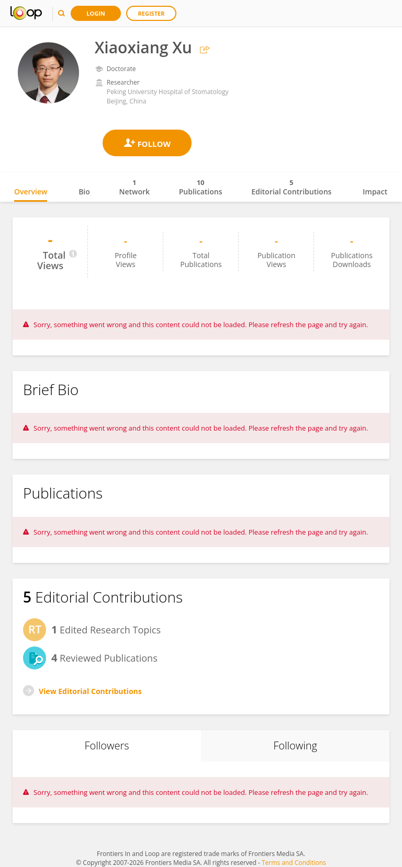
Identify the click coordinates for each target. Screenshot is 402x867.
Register (151, 13)
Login (95, 13)
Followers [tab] (106, 745)
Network (134, 187)
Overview (30, 191)
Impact (375, 191)
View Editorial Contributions (90, 691)
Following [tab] (295, 745)
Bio (84, 191)
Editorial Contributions (291, 187)
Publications (200, 187)
